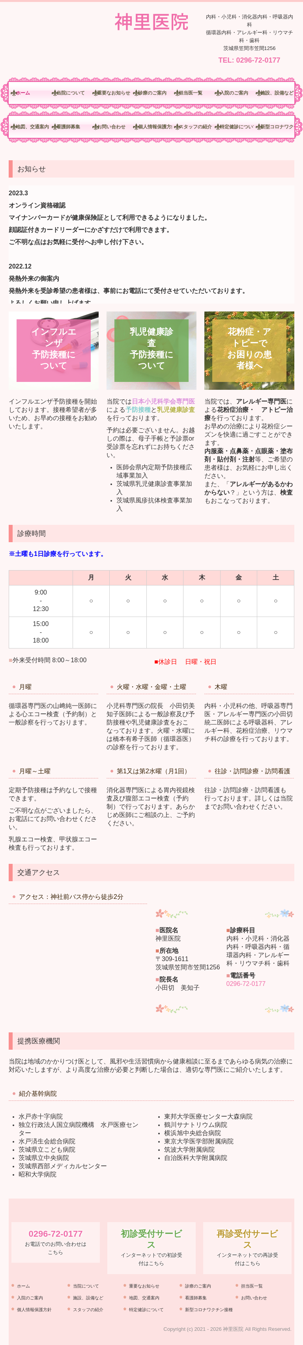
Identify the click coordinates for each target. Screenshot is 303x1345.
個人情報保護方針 (155, 127)
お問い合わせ (111, 127)
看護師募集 (68, 127)
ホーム (23, 93)
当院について (70, 93)
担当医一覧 (190, 93)
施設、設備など (277, 93)
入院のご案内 (234, 93)
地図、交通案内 (32, 127)
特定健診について (237, 127)
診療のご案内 (152, 93)
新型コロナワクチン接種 (277, 127)
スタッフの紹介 (195, 127)
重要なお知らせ (113, 93)
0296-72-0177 (258, 60)
